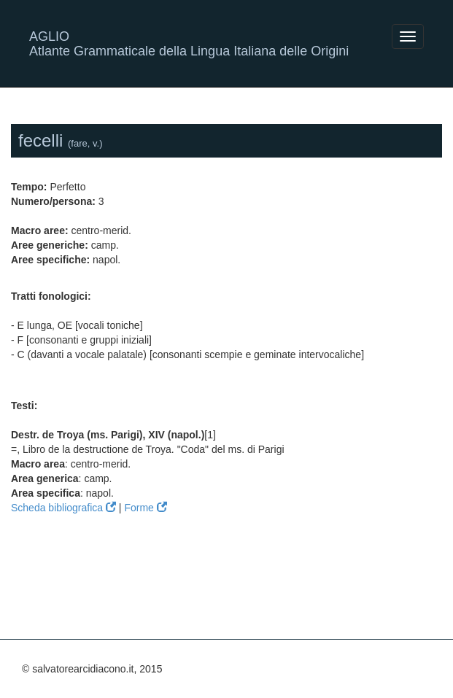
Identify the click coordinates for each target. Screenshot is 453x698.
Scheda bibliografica (63, 507)
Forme (145, 507)
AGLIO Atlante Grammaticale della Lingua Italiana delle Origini (189, 42)
